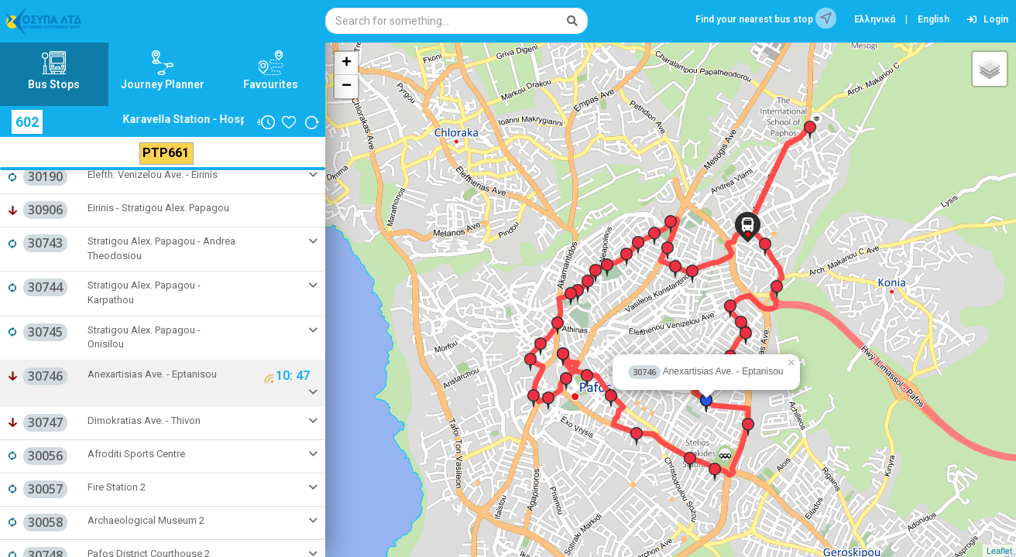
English (933, 19)
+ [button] (347, 63)
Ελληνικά (874, 19)
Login (987, 19)
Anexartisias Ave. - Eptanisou (706, 371)
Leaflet (999, 550)
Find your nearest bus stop (765, 18)
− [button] (347, 86)
